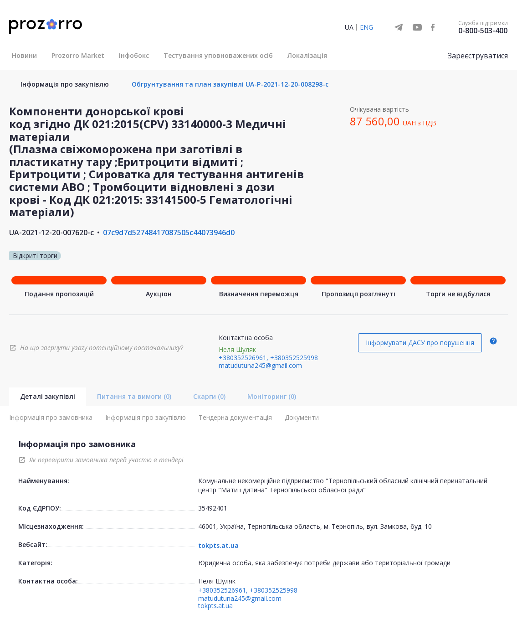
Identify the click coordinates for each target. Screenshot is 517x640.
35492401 (212, 508)
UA (349, 27)
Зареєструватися (478, 56)
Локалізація (307, 55)
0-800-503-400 (482, 31)
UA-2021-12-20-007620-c (51, 232)
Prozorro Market (77, 55)
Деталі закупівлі (47, 396)
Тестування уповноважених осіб (218, 55)
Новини (24, 55)
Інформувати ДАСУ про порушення (420, 342)
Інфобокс (134, 55)
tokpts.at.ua (218, 545)
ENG (366, 27)
